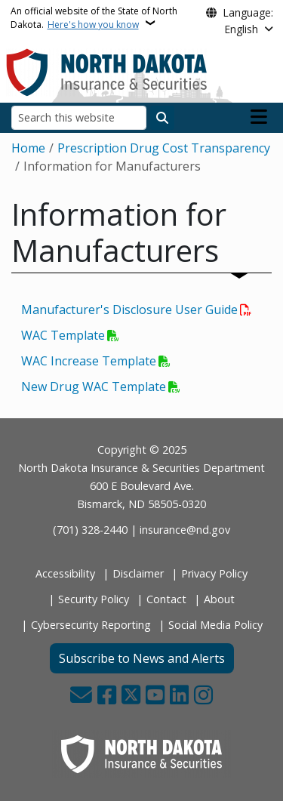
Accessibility (65, 573)
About (219, 599)
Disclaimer (138, 573)
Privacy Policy (214, 573)
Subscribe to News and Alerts (142, 658)
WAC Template (63, 335)
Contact (166, 599)
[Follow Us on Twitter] (131, 696)
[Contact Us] (81, 696)
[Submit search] (162, 118)
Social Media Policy (215, 625)
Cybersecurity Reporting (91, 625)
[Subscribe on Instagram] (203, 696)
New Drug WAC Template (93, 386)
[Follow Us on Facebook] (106, 696)
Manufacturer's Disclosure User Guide (129, 309)
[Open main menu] (259, 117)
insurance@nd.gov (185, 529)
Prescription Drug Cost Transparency (163, 148)
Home (28, 148)
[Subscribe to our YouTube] (155, 696)
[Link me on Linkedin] (179, 696)
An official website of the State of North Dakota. (94, 18)
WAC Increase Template (88, 361)
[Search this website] (78, 117)
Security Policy (93, 599)
